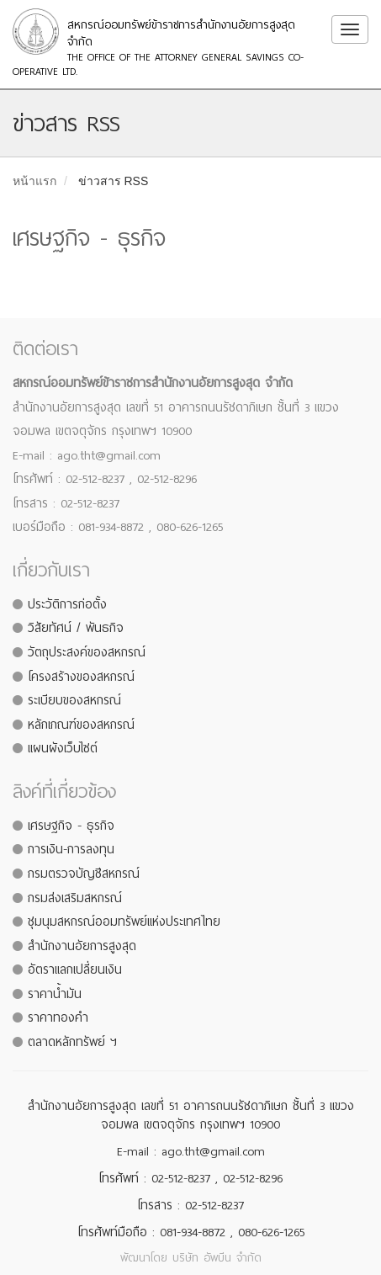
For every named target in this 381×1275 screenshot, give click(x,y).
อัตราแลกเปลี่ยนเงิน (75, 969)
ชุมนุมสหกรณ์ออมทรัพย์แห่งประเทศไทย (124, 921)
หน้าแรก (34, 181)
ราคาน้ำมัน (55, 994)
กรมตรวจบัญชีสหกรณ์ (84, 874)
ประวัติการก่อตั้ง (67, 604)
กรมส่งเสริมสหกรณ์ (75, 898)
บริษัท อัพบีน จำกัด (217, 1257)
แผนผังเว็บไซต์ (63, 748)
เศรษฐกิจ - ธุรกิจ (71, 826)
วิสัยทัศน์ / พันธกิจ (76, 628)
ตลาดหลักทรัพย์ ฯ (72, 1042)
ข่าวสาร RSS (113, 181)
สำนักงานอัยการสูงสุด (82, 946)
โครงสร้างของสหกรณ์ (81, 677)
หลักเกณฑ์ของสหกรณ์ (81, 725)
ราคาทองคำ (58, 1017)
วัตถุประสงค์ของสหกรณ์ (87, 652)
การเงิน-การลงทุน (71, 849)
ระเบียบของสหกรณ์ (74, 700)
